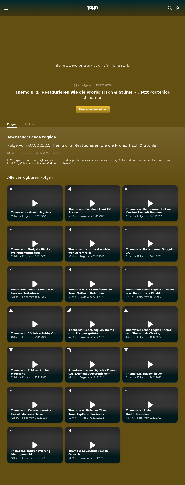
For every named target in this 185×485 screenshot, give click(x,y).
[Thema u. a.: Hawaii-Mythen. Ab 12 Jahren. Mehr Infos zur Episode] (35, 203)
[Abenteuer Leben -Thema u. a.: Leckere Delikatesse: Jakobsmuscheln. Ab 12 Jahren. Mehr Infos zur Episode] (35, 284)
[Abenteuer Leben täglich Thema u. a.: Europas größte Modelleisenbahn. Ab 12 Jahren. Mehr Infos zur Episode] (92, 324)
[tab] (13, 124)
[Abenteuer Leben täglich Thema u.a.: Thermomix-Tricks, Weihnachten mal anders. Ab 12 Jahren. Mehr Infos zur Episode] (150, 324)
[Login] (177, 8)
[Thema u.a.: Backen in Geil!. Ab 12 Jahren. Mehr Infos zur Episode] (150, 365)
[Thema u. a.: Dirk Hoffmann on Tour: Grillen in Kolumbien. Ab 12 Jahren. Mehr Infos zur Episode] (92, 284)
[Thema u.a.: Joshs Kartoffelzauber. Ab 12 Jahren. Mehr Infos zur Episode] (150, 405)
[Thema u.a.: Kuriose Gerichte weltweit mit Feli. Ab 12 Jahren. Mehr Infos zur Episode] (92, 244)
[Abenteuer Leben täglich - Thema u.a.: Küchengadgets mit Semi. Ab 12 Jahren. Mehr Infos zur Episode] (92, 365)
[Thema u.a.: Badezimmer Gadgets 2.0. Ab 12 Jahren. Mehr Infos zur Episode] (150, 244)
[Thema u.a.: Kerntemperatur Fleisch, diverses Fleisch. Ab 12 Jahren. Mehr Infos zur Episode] (35, 405)
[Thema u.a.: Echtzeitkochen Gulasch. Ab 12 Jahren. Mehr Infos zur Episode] (92, 445)
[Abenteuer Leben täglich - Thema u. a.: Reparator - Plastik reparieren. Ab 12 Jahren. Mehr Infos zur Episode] (150, 284)
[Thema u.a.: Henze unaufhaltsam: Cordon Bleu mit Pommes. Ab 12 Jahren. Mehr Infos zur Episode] (150, 203)
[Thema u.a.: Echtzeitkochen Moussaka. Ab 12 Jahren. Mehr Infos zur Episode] (35, 365)
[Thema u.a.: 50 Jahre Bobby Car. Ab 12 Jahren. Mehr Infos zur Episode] (35, 324)
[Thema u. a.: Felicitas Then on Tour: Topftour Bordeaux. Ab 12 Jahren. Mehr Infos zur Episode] (92, 405)
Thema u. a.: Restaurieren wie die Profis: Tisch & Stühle (92, 65)
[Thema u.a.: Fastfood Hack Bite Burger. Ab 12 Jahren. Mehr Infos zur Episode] (92, 203)
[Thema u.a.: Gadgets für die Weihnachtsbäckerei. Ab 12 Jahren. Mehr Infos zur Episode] (35, 244)
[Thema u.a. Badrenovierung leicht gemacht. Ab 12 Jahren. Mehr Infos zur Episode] (35, 445)
